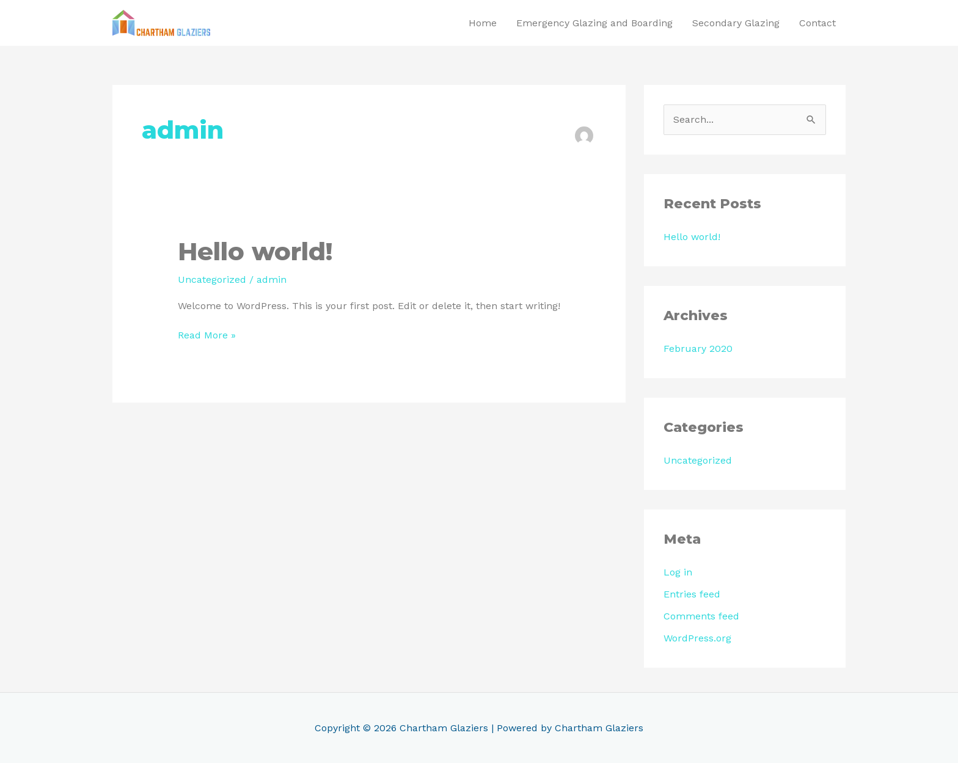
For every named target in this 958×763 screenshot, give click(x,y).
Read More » (207, 334)
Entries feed (692, 594)
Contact (817, 23)
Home (483, 23)
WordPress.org (697, 638)
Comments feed (701, 616)
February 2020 (698, 348)
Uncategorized (212, 279)
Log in (678, 572)
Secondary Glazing (736, 23)
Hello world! (255, 251)
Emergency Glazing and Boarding (594, 23)
